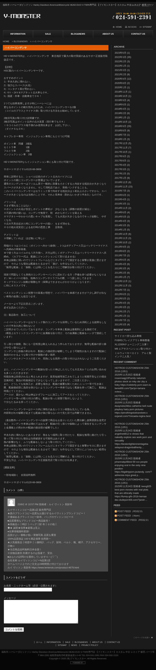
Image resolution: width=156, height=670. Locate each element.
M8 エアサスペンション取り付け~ (133, 348)
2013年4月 (120, 264)
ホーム (39, 646)
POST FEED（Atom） (129, 515)
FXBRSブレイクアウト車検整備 (132, 340)
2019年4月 (120, 108)
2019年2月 (120, 113)
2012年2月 (120, 311)
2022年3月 (120, 57)
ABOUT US (108, 34)
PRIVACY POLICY (89, 649)
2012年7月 (120, 289)
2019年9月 (120, 100)
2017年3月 (120, 169)
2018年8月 (120, 130)
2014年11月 (121, 208)
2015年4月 (120, 199)
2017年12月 (121, 143)
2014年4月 (120, 221)
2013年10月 (121, 242)
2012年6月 (120, 294)
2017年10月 (121, 152)
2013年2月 (120, 272)
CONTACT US (138, 34)
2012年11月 (121, 285)
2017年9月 (120, 156)
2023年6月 (120, 52)
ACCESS (132, 27)
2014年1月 (120, 229)
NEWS (74, 649)
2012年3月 (120, 307)
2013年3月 (120, 268)
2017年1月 (120, 177)
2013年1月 (120, 277)
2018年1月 (120, 139)
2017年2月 (120, 173)
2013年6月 (120, 259)
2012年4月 (120, 302)
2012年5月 (120, 298)
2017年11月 (121, 147)
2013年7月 (120, 255)
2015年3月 (120, 203)
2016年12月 (121, 182)
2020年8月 (120, 83)
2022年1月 (120, 65)
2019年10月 (121, 96)
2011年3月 (120, 324)
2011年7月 (120, 320)
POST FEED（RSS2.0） (130, 511)
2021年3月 (120, 70)
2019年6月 (120, 104)
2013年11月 (121, 238)
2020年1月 (120, 87)
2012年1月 (120, 315)
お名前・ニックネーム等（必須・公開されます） (31, 585)
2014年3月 (120, 225)
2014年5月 (120, 216)
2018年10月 (121, 121)
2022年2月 (120, 61)
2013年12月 (121, 234)
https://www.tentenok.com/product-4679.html (55, 567)
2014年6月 (120, 212)
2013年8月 (120, 251)
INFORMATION (17, 34)
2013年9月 (120, 246)
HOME (119, 27)
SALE (48, 34)
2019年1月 (120, 117)
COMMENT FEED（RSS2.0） (133, 520)
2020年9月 (120, 78)
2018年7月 (120, 134)
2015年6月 (120, 195)
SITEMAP (147, 27)
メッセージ (10, 598)
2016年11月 (121, 186)
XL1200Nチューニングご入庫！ (132, 344)
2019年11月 (121, 91)
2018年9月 (120, 126)
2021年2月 (120, 74)
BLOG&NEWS (78, 34)
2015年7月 (120, 190)
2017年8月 (120, 160)
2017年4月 (120, 165)
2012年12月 (121, 281)
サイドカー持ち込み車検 (128, 336)
